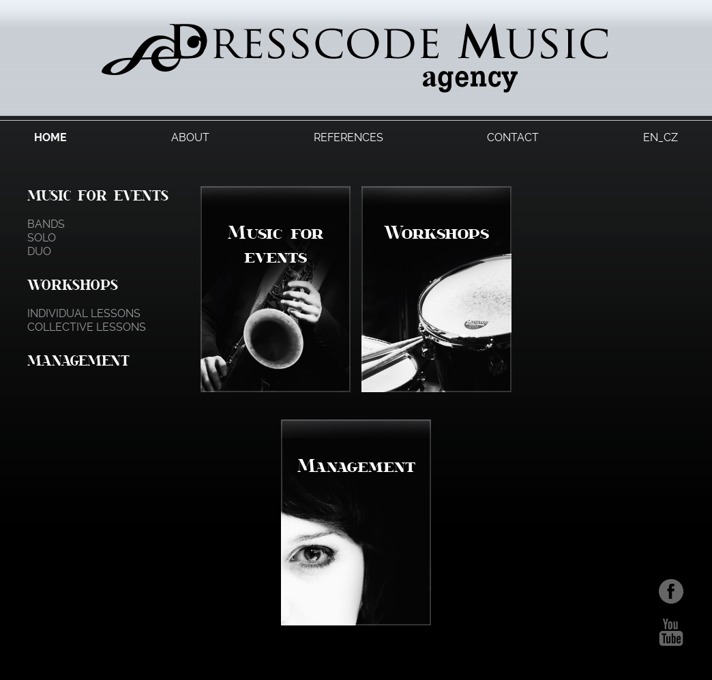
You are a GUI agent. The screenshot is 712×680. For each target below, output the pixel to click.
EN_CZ (660, 137)
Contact (513, 137)
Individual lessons (83, 313)
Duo (39, 251)
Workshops (72, 284)
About (190, 137)
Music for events (97, 195)
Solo (41, 237)
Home (50, 137)
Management (78, 360)
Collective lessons (86, 327)
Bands (46, 224)
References (348, 137)
